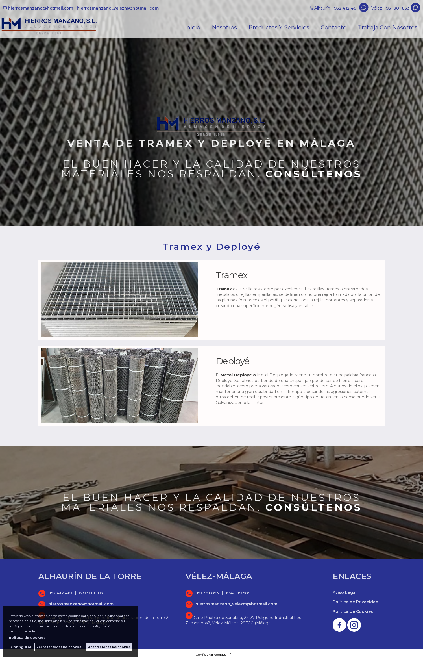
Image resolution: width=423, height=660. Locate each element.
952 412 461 (346, 8)
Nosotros (224, 27)
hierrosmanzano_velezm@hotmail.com (118, 8)
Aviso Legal (345, 592)
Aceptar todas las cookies (109, 647)
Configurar (21, 647)
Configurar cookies (211, 654)
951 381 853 (397, 8)
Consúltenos (313, 174)
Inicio (192, 27)
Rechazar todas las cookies (58, 647)
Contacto (333, 27)
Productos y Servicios (278, 27)
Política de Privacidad (355, 601)
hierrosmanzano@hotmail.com (40, 8)
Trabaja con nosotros (387, 27)
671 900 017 (91, 593)
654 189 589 (238, 593)
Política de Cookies (353, 611)
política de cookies (27, 637)
